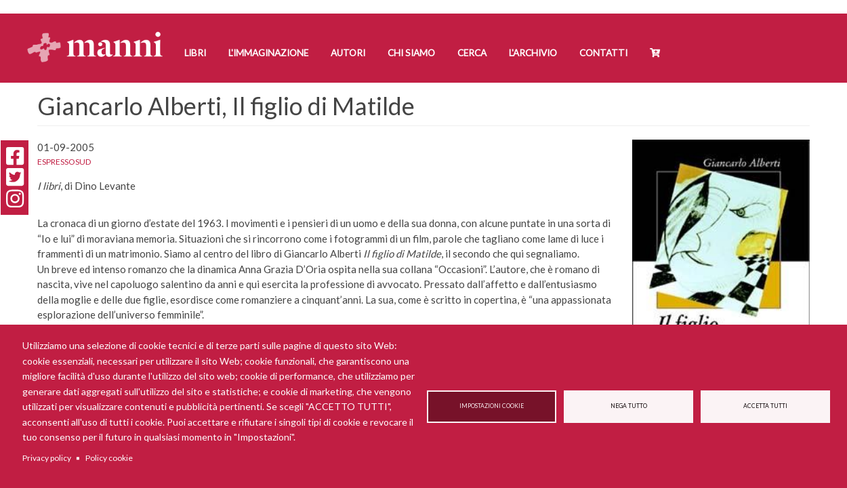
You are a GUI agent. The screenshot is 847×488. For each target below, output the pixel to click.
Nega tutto (629, 406)
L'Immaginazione (268, 52)
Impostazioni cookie (491, 406)
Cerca (472, 52)
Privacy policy (46, 458)
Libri (195, 52)
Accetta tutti (765, 406)
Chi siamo (411, 52)
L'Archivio (533, 52)
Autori (348, 52)
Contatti (603, 52)
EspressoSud (64, 162)
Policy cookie (109, 458)
